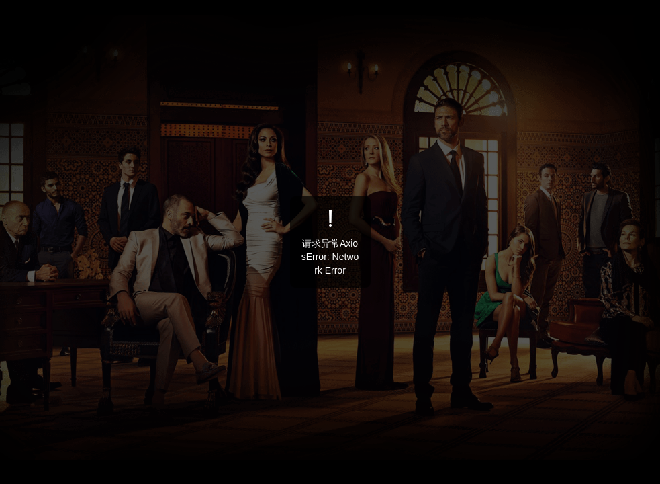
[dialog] (330, 242)
